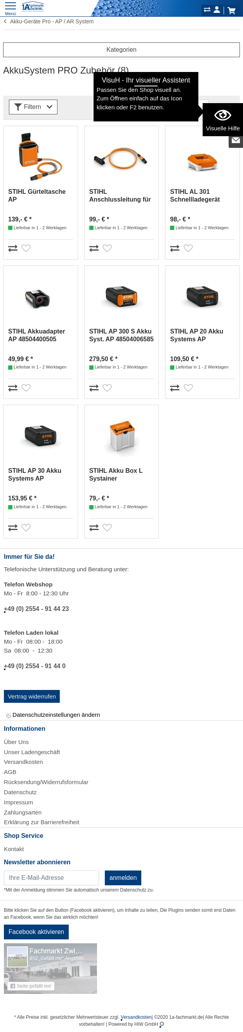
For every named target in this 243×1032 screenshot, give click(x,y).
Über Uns (16, 742)
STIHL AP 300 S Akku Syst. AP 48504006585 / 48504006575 (121, 335)
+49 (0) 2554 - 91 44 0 (35, 666)
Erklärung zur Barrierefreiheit (41, 822)
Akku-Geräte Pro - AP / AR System (48, 21)
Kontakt (14, 849)
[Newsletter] (51, 878)
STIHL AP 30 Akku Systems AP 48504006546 (34, 475)
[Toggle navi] (10, 8)
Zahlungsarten (23, 812)
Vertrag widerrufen (32, 696)
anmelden (123, 877)
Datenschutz (20, 792)
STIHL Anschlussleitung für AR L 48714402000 (120, 196)
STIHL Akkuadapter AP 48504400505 (36, 335)
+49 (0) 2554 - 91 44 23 (36, 609)
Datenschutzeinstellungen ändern (53, 715)
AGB (10, 772)
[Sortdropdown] (173, 107)
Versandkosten (23, 761)
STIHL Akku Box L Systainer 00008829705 (116, 475)
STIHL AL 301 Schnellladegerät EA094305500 (195, 196)
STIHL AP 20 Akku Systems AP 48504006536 (196, 335)
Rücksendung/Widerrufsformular (46, 782)
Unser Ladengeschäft (32, 752)
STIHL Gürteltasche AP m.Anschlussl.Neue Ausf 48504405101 (37, 196)
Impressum (18, 802)
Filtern (33, 107)
